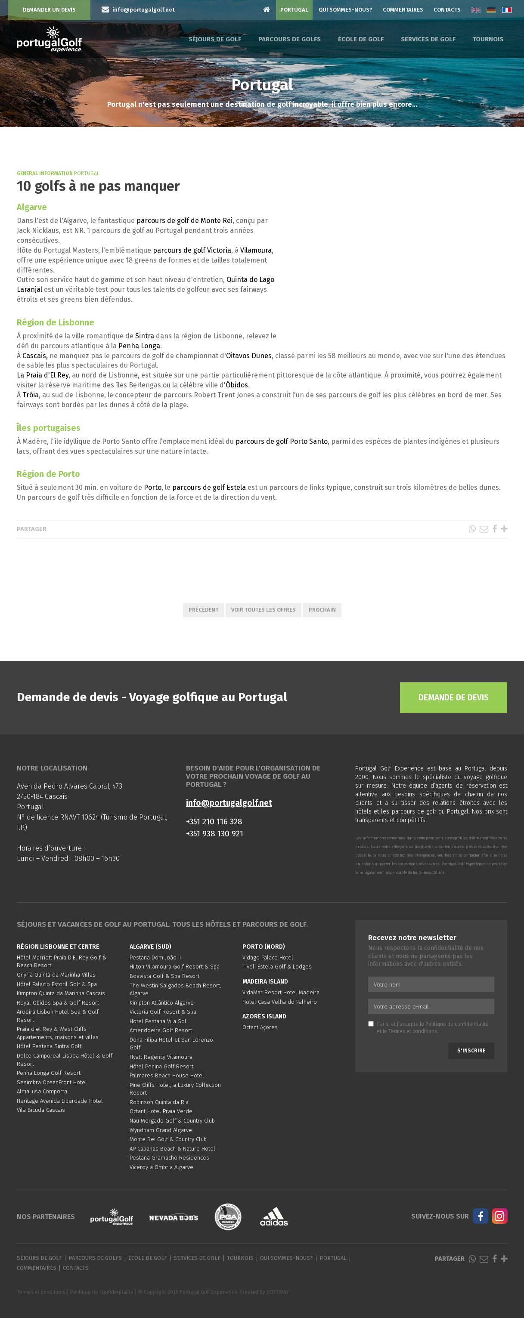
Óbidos (237, 385)
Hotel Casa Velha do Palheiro (279, 1002)
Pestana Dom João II (155, 957)
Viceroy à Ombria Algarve (161, 1167)
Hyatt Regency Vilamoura (161, 1057)
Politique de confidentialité (457, 1024)
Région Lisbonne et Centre (58, 946)
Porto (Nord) (263, 946)
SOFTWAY (277, 1292)
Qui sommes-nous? (345, 9)
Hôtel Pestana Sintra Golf (49, 1046)
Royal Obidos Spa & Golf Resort (58, 1002)
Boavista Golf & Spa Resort (164, 976)
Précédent (203, 609)
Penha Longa (139, 346)
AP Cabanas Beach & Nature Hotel (172, 1148)
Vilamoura (256, 250)
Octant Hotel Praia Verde (161, 1111)
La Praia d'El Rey (42, 375)
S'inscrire (471, 1051)
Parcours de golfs (289, 39)
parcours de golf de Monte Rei (184, 221)
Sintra (144, 336)
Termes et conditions (412, 1031)
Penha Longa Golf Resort (49, 1073)
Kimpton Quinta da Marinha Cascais (61, 993)
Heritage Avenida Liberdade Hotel (60, 1101)
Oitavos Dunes (249, 356)
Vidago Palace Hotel (267, 957)
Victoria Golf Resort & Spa (163, 1012)
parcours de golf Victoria (192, 250)
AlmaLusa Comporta (42, 1091)
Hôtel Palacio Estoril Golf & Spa (57, 984)
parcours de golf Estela (209, 487)
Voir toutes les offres (263, 609)
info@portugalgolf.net (229, 803)
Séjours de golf (215, 39)
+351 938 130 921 (214, 833)
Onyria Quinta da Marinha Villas (56, 974)
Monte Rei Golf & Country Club (168, 1139)
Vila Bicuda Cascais (41, 1110)
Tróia (30, 395)
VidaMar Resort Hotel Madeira (280, 992)
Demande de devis (454, 697)
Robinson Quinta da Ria (159, 1102)
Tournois (488, 39)
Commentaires (403, 9)
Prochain (322, 609)
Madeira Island (265, 981)
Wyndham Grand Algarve (161, 1130)
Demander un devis (49, 9)
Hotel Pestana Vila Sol (158, 1021)
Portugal (294, 9)
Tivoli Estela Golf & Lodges (277, 966)
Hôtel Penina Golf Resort (161, 1066)
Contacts (447, 9)
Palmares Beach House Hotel (167, 1075)
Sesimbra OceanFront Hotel (52, 1082)
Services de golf (428, 39)
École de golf (361, 39)
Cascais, (34, 356)
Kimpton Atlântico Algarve (162, 1002)
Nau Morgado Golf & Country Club (172, 1120)
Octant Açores (260, 1027)
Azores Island (264, 1016)
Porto (152, 487)
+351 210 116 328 (214, 821)
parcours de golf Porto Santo (282, 441)
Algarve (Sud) (150, 946)
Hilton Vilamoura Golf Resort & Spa (175, 966)
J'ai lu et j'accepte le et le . (428, 1027)
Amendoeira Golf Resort (161, 1030)
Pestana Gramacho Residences (169, 1157)
